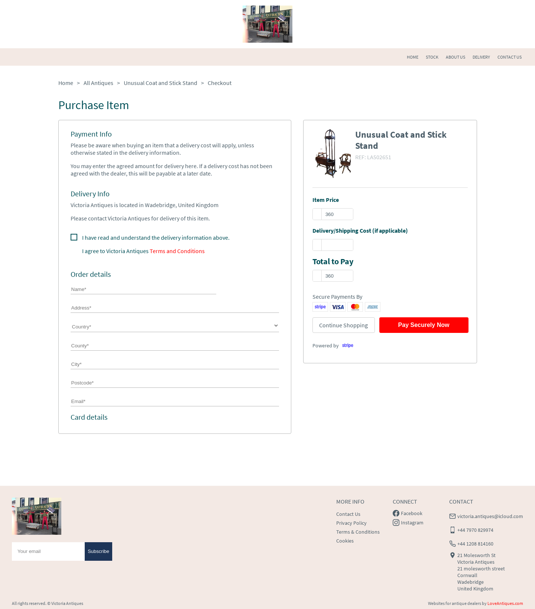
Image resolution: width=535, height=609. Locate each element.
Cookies (345, 540)
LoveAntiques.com (505, 603)
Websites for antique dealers (454, 603)
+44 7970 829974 (475, 530)
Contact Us (348, 514)
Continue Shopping (343, 325)
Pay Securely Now (424, 325)
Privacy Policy (351, 523)
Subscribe (98, 551)
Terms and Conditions (177, 251)
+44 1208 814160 (475, 543)
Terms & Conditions (358, 531)
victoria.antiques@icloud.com (490, 516)
